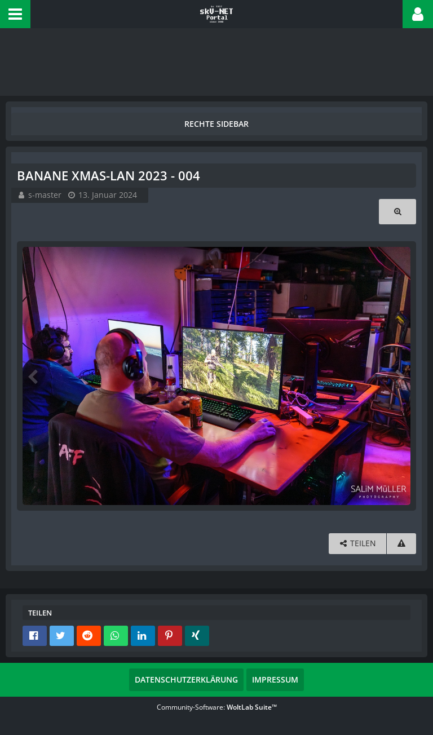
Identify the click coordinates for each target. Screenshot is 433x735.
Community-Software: (217, 707)
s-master (44, 194)
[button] (15, 14)
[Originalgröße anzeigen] (397, 211)
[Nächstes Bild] (399, 376)
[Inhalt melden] (401, 543)
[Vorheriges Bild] (34, 376)
